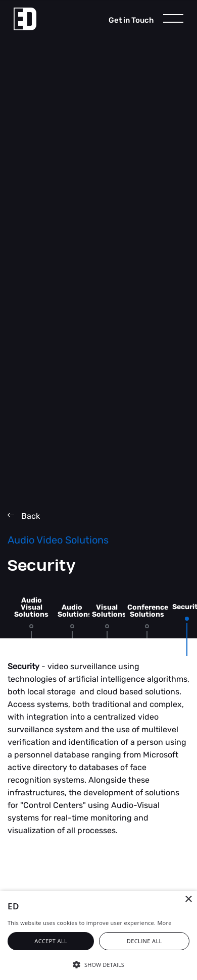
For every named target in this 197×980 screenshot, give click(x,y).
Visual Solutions (109, 611)
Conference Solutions (147, 611)
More (164, 923)
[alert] (98, 935)
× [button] (188, 899)
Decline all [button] (144, 941)
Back (24, 516)
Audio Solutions (75, 611)
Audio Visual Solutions (31, 607)
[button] (98, 963)
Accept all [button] (50, 941)
